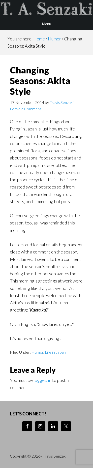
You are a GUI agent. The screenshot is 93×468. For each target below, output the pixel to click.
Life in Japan (55, 352)
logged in (42, 380)
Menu (46, 24)
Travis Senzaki (46, 8)
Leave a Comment (25, 108)
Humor (37, 352)
